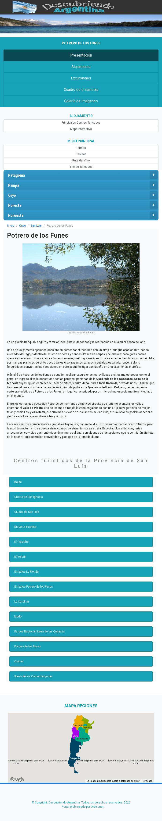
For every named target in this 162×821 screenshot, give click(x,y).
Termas (81, 148)
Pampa (83, 185)
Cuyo (83, 195)
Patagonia (83, 175)
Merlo (18, 616)
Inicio (10, 225)
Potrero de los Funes (27, 646)
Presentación (81, 55)
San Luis (36, 225)
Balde (18, 482)
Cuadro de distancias (81, 89)
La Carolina (21, 601)
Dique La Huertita (25, 526)
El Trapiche (21, 541)
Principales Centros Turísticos (81, 122)
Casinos (81, 154)
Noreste (83, 205)
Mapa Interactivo (81, 129)
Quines (19, 661)
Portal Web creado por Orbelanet (82, 806)
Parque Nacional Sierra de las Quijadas (39, 631)
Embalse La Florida (26, 571)
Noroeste (83, 215)
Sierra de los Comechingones (33, 676)
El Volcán (20, 556)
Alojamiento (81, 66)
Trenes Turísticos (81, 166)
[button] (74, 758)
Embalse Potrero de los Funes (33, 586)
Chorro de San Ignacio (28, 497)
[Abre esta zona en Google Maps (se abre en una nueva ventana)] (17, 780)
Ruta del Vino (81, 160)
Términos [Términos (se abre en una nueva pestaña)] (147, 781)
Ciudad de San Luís (26, 512)
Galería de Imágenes (81, 101)
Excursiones (81, 78)
